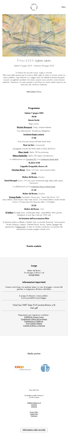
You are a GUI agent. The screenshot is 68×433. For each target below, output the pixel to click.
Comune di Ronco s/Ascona (34, 326)
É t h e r (38, 91)
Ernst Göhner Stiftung (34, 323)
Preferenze (34, 416)
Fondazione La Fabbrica (33, 321)
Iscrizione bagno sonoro (33, 134)
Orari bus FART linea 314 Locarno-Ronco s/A (34, 305)
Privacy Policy (34, 412)
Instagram (34, 406)
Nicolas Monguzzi (24, 127)
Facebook (34, 405)
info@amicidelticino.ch (34, 403)
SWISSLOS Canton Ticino (34, 317)
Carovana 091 (31, 159)
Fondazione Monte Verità (49, 159)
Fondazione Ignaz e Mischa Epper (43, 187)
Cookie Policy (34, 414)
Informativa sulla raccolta (34, 430)
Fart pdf (34, 308)
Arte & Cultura (31, 91)
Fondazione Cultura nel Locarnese (34, 319)
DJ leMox (9, 213)
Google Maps (34, 275)
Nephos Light (20, 227)
